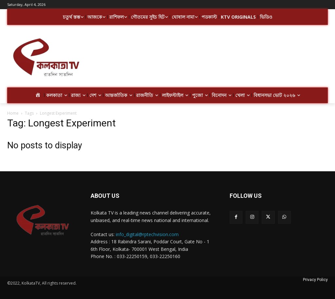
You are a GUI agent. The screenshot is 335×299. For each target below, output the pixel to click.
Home (13, 113)
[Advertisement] (206, 58)
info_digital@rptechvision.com (147, 234)
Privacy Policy (315, 279)
